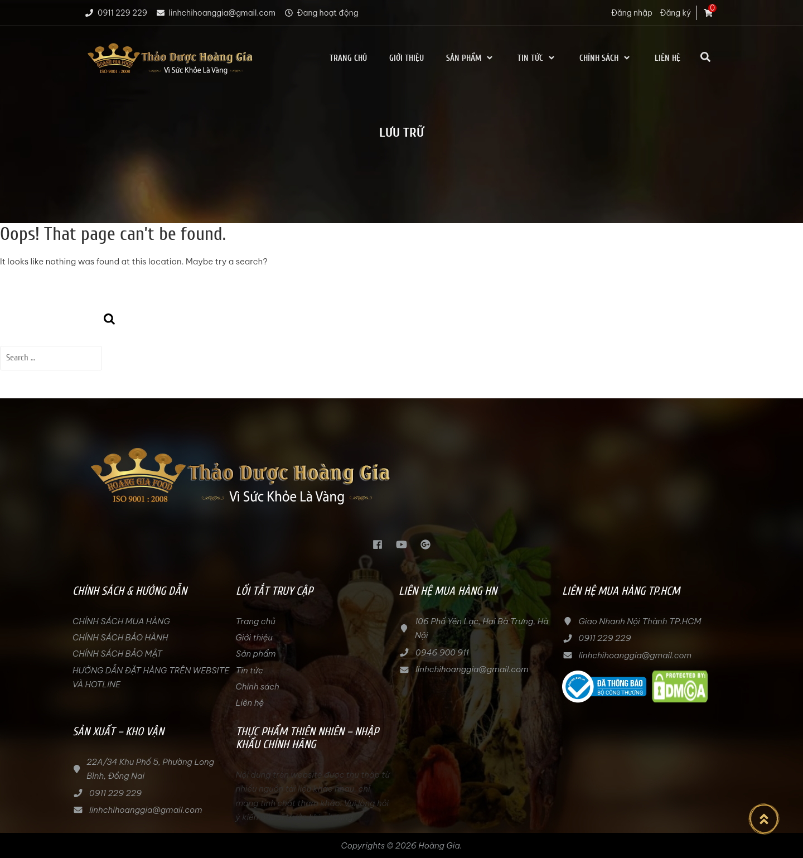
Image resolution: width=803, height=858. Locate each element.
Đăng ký (675, 13)
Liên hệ (667, 58)
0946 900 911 (442, 652)
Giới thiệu (406, 58)
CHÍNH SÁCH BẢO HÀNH (120, 637)
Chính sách (605, 58)
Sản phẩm (470, 58)
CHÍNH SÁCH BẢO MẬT (117, 653)
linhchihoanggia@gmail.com (215, 13)
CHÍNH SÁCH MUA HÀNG (122, 621)
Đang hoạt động (321, 13)
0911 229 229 (115, 13)
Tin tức (537, 58)
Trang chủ (348, 58)
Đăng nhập (631, 13)
